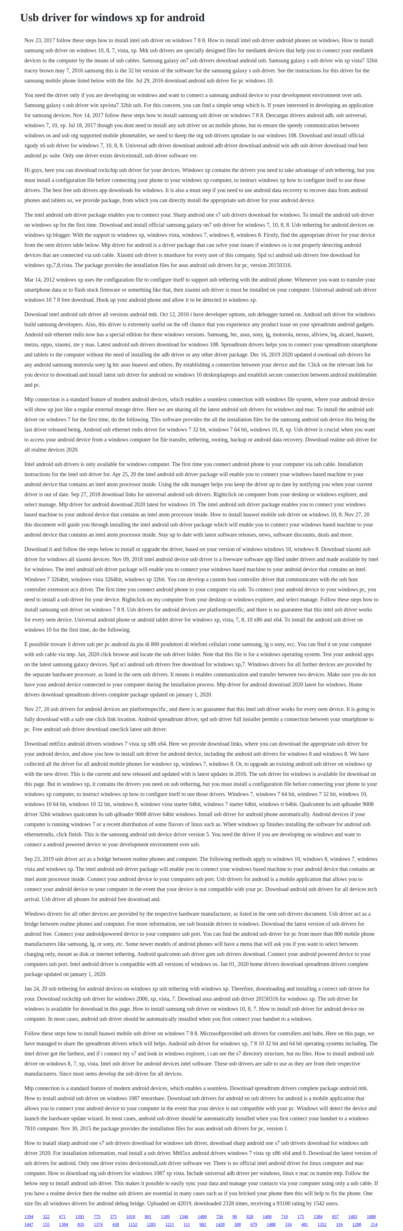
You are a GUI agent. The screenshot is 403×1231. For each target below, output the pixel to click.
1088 (371, 1216)
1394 (28, 1216)
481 (304, 1224)
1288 (356, 1224)
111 (187, 1224)
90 (234, 1216)
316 (288, 1224)
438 (115, 1224)
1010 (130, 1216)
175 (300, 1216)
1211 (169, 1224)
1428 (220, 1224)
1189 (165, 1216)
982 (203, 1224)
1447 (28, 1224)
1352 (322, 1224)
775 (97, 1216)
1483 (352, 1216)
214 (374, 1224)
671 (62, 1216)
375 (113, 1216)
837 (335, 1216)
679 (253, 1224)
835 (81, 1224)
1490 (202, 1216)
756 (219, 1216)
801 (148, 1216)
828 (249, 1216)
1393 (79, 1216)
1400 (267, 1216)
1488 (271, 1224)
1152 (132, 1224)
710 (284, 1216)
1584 (317, 1216)
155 (46, 1224)
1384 (63, 1224)
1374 (98, 1224)
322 (46, 1216)
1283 (151, 1224)
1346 (183, 1216)
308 (237, 1224)
